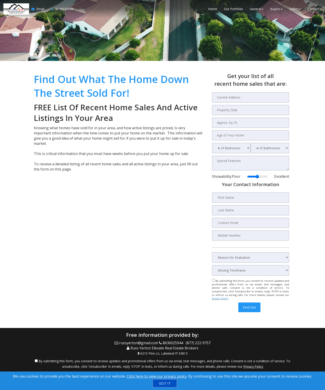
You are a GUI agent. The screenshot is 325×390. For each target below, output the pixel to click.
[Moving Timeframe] (250, 270)
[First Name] (250, 197)
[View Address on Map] (162, 353)
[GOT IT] (164, 383)
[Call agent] (60, 9)
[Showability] (257, 176)
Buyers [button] (276, 9)
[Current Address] (250, 97)
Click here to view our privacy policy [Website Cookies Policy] (157, 376)
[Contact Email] (250, 223)
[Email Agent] (39, 9)
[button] (249, 307)
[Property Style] (250, 110)
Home (212, 9)
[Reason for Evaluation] (250, 257)
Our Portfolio (233, 9)
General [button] (256, 9)
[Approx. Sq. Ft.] (250, 123)
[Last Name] (250, 210)
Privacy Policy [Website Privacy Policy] (220, 298)
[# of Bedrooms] (231, 148)
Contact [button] (315, 9)
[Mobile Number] (250, 235)
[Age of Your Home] (250, 135)
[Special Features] (250, 163)
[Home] (15, 9)
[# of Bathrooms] (270, 148)
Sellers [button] (295, 9)
